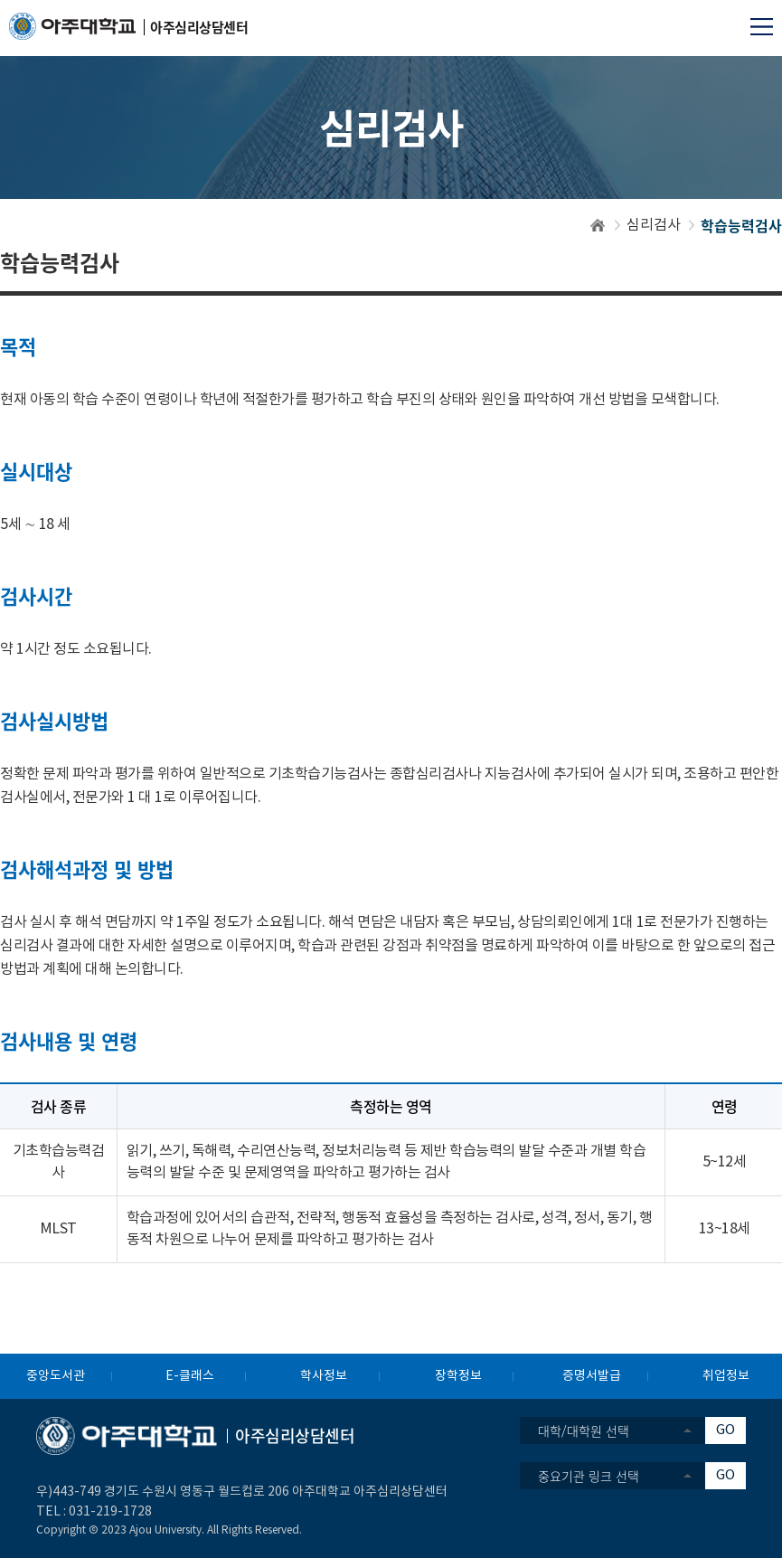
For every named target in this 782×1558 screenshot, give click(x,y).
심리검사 (654, 225)
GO (725, 1430)
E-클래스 (189, 1376)
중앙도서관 (55, 1376)
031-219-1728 (110, 1512)
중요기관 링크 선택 (588, 1476)
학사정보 (323, 1376)
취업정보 (725, 1376)
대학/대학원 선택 (583, 1430)
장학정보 (458, 1376)
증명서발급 (591, 1376)
